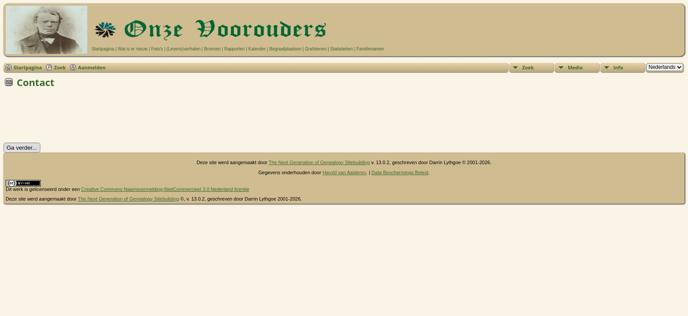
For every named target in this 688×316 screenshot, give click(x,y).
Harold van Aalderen (344, 172)
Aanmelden (92, 67)
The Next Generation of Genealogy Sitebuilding (319, 162)
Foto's (157, 49)
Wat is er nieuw (132, 49)
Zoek (60, 67)
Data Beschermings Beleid (400, 172)
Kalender (257, 49)
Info (618, 67)
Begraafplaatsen (285, 49)
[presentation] (70, 118)
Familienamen (370, 49)
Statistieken (341, 49)
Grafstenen (315, 49)
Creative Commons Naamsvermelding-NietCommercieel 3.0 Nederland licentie (165, 189)
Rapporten (234, 49)
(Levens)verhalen (184, 49)
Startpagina (103, 49)
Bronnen (212, 49)
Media (575, 67)
